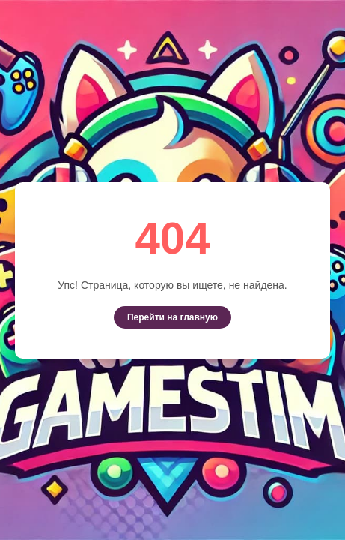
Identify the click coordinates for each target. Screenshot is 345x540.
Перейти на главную (172, 317)
